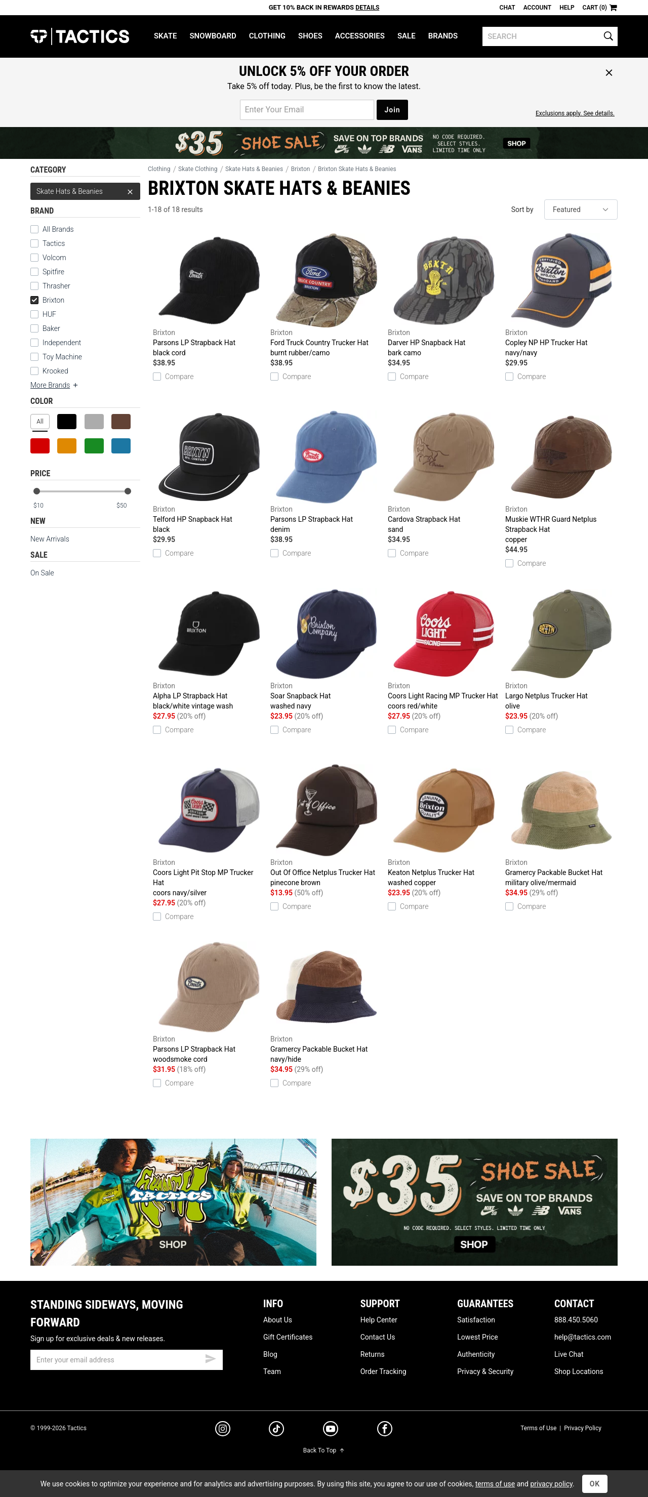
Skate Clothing (197, 169)
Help (566, 7)
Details (367, 7)
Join (392, 110)
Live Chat (569, 1354)
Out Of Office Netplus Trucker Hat (326, 825)
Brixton (47, 300)
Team (272, 1371)
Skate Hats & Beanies (85, 191)
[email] (126, 1360)
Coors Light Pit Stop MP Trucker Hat (209, 830)
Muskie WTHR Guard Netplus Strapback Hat (561, 477)
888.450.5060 (576, 1320)
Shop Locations (578, 1371)
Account (537, 7)
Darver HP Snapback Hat (444, 295)
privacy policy (551, 1484)
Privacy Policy (582, 1428)
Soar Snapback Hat (326, 648)
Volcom (54, 258)
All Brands (58, 229)
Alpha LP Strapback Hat (209, 648)
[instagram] (222, 1430)
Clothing (267, 35)
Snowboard (212, 35)
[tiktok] (276, 1430)
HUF (49, 314)
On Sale (42, 573)
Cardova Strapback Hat (444, 471)
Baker (51, 328)
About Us (277, 1320)
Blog (270, 1354)
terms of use (495, 1484)
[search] (550, 36)
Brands (443, 35)
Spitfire (53, 272)
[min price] (45, 506)
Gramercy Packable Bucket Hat (561, 825)
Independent (62, 343)
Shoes (310, 35)
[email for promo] (307, 110)
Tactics (79, 36)
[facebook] (384, 1430)
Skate (165, 35)
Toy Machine (62, 357)
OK (595, 1484)
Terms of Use (538, 1428)
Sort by (522, 209)
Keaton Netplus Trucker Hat (444, 825)
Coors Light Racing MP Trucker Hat (444, 648)
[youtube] (330, 1430)
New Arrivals (49, 539)
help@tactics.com (582, 1337)
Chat (507, 7)
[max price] (128, 506)
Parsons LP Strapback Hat (209, 295)
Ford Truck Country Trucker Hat (326, 295)
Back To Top (324, 1450)
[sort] (581, 209)
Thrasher (56, 286)
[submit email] (211, 1357)
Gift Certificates (287, 1337)
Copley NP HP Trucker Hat (561, 295)
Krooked (55, 371)
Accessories (360, 35)
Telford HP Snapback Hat (209, 471)
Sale (406, 35)
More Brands (54, 385)
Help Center (378, 1320)
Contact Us (377, 1337)
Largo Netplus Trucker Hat (561, 648)
